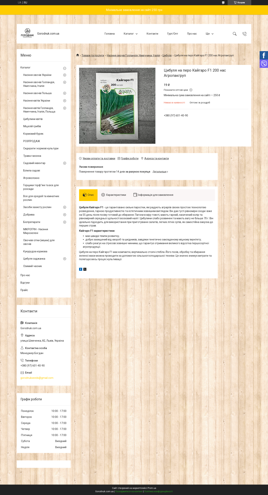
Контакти (152, 33)
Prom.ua (152, 488)
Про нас (192, 33)
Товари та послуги (93, 55)
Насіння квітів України (36, 100)
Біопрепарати (31, 222)
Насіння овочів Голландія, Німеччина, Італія (133, 55)
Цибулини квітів (33, 119)
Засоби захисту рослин (37, 207)
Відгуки (25, 282)
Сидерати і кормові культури (40, 148)
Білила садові (31, 170)
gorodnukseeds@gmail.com (36, 377)
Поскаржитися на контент (129, 491)
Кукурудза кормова (35, 251)
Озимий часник (32, 266)
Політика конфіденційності (158, 491)
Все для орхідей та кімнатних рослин (41, 198)
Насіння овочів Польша (37, 93)
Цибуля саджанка (34, 258)
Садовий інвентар (34, 163)
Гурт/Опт (172, 33)
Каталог (129, 33)
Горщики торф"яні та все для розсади (41, 187)
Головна (110, 33)
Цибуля (167, 55)
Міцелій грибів (32, 126)
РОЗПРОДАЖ (31, 141)
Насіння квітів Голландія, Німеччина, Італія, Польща (39, 110)
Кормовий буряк (33, 133)
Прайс (24, 290)
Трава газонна (32, 155)
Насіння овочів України (37, 74)
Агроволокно (31, 177)
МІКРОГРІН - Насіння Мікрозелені (35, 231)
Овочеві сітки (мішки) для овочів (39, 242)
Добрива (28, 214)
